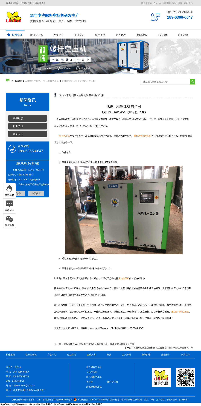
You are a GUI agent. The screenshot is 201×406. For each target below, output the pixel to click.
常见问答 (18, 134)
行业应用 (71, 354)
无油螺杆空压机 (87, 81)
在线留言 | (178, 3)
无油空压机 (91, 372)
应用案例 (100, 34)
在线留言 (36, 193)
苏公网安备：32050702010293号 (93, 399)
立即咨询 (17, 193)
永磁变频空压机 (94, 386)
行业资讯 (18, 126)
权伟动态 (18, 118)
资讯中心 (188, 3)
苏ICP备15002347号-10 (62, 399)
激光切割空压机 (94, 367)
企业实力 (79, 34)
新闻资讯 (142, 34)
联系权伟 (183, 34)
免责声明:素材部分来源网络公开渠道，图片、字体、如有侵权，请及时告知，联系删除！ (149, 399)
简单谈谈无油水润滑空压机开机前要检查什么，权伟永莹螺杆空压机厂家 (99, 344)
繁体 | (150, 3)
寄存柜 (89, 382)
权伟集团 (14, 34)
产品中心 (58, 34)
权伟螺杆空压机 (94, 377)
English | (158, 3)
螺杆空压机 (36, 34)
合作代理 (121, 34)
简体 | (144, 3)
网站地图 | (168, 3)
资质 (109, 354)
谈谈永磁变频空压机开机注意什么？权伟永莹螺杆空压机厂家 (163, 347)
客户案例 (126, 354)
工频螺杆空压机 (33, 81)
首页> (62, 95)
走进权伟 (162, 34)
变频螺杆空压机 (69, 81)
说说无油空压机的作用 (91, 95)
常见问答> (72, 95)
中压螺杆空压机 (51, 81)
